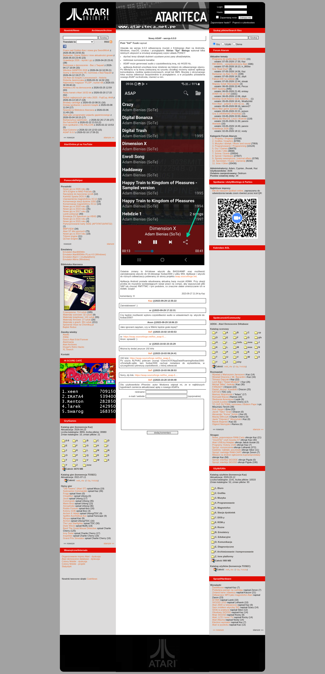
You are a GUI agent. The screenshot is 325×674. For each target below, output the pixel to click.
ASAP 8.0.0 (69, 132)
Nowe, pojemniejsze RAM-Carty (228, 437)
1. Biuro (217, 488)
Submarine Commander (75, 491)
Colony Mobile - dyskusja (74, 561)
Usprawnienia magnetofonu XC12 (80, 199)
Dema (239, 44)
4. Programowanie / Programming (229, 146)
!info (237, 342)
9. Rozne (217, 527)
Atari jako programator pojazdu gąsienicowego (86, 115)
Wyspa (66, 518)
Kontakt (65, 354)
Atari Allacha (218, 620)
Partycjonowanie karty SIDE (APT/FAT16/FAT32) (87, 224)
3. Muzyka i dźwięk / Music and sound (231, 143)
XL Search (68, 349)
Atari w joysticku (220, 624)
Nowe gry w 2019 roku (74, 209)
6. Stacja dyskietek (223, 512)
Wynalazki (215, 585)
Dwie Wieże (69, 526)
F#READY (217, 387)
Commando (69, 501)
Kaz (150, 301)
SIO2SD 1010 (219, 602)
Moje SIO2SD (219, 615)
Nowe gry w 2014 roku (74, 233)
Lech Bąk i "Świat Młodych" (226, 382)
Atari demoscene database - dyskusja (81, 559)
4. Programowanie (223, 503)
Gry (218, 44)
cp (258, 332)
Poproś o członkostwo (244, 22)
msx (248, 347)
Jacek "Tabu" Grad (221, 411)
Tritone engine (70, 236)
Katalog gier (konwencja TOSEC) (78, 474)
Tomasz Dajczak (220, 379)
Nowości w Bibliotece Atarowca (79, 110)
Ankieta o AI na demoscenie (77, 87)
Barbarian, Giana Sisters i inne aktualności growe (88, 55)
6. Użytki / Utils (219, 151)
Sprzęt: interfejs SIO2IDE (225, 460)
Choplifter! (68, 496)
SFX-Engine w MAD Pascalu (77, 191)
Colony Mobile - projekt (73, 564)
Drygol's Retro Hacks (73, 347)
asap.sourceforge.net (185, 276)
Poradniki (66, 186)
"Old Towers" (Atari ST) (74, 488)
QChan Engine (70, 238)
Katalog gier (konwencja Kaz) (77, 427)
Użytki (228, 44)
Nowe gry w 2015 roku (74, 221)
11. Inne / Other (220, 163)
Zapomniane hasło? (221, 22)
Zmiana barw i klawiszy (224, 592)
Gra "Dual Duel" (220, 69)
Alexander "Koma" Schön (225, 414)
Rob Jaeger (218, 409)
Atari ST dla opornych (74, 231)
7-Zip (88, 480)
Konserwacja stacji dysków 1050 (79, 201)
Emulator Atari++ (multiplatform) (79, 257)
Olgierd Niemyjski (221, 424)
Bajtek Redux (69, 327)
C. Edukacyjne (220, 537)
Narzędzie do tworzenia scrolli (78, 194)
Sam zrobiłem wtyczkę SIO (225, 607)
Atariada (216, 123)
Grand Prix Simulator (73, 538)
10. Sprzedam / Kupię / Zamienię (228, 161)
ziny (237, 362)
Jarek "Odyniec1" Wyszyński (226, 419)
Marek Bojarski (219, 421)
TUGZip (94, 480)
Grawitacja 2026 (220, 128)
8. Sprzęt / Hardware (222, 156)
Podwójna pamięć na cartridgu (227, 590)
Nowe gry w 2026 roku (74, 189)
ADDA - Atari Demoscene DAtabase (229, 324)
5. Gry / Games (220, 148)
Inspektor (67, 535)
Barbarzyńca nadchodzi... (76, 120)
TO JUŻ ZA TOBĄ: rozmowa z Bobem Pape (234, 404)
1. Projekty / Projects (222, 138)
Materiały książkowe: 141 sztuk (79, 317)
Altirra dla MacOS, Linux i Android (229, 118)
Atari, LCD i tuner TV (222, 617)
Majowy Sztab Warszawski (225, 84)
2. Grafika (218, 493)
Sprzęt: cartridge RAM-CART (226, 452)
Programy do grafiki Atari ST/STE (229, 59)
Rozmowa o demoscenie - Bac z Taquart (83, 65)
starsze (110, 244)
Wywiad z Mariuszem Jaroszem (228, 374)
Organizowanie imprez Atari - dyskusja (81, 556)
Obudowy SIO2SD (221, 612)
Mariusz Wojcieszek (222, 394)
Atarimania (68, 342)
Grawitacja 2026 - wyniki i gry (78, 60)
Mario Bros (68, 503)
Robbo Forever (70, 508)
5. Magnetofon (220, 508)
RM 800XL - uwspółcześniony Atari (229, 64)
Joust (65, 498)
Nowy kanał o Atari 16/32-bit (77, 92)
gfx (258, 337)
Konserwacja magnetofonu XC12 (79, 204)
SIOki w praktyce (220, 610)
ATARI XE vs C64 (221, 94)
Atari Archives (70, 344)
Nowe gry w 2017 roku (74, 211)
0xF (150, 332)
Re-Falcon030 (70, 122)
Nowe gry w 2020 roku (74, 206)
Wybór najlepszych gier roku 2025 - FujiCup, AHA (88, 97)
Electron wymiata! (221, 622)
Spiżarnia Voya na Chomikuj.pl (78, 324)
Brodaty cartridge (71, 102)
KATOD (216, 392)
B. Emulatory (220, 532)
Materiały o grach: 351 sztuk (77, 322)
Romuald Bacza (220, 397)
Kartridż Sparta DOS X (74, 196)
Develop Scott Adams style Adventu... (231, 98)
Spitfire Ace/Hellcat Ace (75, 516)
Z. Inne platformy (222, 556)
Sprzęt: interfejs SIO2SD (224, 462)
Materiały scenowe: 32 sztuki (77, 314)
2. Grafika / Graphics (222, 141)
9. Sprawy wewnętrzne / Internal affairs (231, 158)
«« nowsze (218, 630)
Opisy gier (66, 486)
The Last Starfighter (73, 523)
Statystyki (67, 566)
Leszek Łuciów (219, 402)
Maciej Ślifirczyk (220, 416)
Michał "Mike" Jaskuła (223, 384)
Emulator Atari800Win (74, 252)
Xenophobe (69, 506)
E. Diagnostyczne (222, 546)
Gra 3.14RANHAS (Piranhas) (227, 113)
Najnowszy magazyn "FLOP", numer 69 (83, 82)
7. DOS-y (217, 517)
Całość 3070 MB (72, 469)
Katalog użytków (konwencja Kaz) (228, 474)
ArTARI (215, 600)
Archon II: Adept (71, 513)
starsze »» (109, 137)
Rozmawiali (216, 372)
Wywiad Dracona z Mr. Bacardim (228, 377)
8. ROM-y (218, 522)
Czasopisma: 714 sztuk (75, 312)
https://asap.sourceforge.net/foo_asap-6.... (144, 336)
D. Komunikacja (221, 542)
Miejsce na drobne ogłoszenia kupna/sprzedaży (236, 455)
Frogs (66, 493)
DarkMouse (218, 587)
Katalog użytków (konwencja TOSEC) (230, 566)
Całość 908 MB (221, 560)
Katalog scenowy (219, 329)
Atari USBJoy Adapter (223, 442)
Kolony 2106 (69, 511)
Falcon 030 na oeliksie (223, 79)
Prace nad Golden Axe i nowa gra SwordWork (86, 50)
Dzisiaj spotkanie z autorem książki (80, 105)
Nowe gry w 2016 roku (74, 219)
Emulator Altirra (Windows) (76, 259)
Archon (66, 521)
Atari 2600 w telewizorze (224, 605)
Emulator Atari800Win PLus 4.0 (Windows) (84, 254)
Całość (69, 480)
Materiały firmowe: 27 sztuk (77, 319)
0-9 (65, 440)
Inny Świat (68, 533)
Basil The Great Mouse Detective (79, 528)
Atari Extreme (70, 130)
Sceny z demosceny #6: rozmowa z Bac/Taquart (87, 72)
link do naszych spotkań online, (228, 190)
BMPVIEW (68, 228)
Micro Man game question (225, 108)
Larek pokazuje (71, 214)
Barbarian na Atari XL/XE (225, 74)
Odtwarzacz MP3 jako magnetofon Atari (232, 595)
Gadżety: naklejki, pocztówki (226, 450)
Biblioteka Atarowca (72, 264)
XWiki (66, 337)
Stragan (214, 435)
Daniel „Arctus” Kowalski (224, 389)
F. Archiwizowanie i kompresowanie (232, 551)
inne (87, 465)
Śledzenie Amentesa (222, 399)
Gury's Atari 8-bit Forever (75, 339)
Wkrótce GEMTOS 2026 (75, 70)
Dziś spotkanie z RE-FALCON (78, 125)
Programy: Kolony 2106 (224, 445)
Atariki (66, 334)
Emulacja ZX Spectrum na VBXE (79, 216)
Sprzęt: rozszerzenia (222, 447)
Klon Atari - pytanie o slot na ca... (229, 103)
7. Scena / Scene (221, 153)
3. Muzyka (218, 498)
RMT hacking (219, 89)
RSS (108, 42)
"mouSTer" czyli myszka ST (226, 440)
